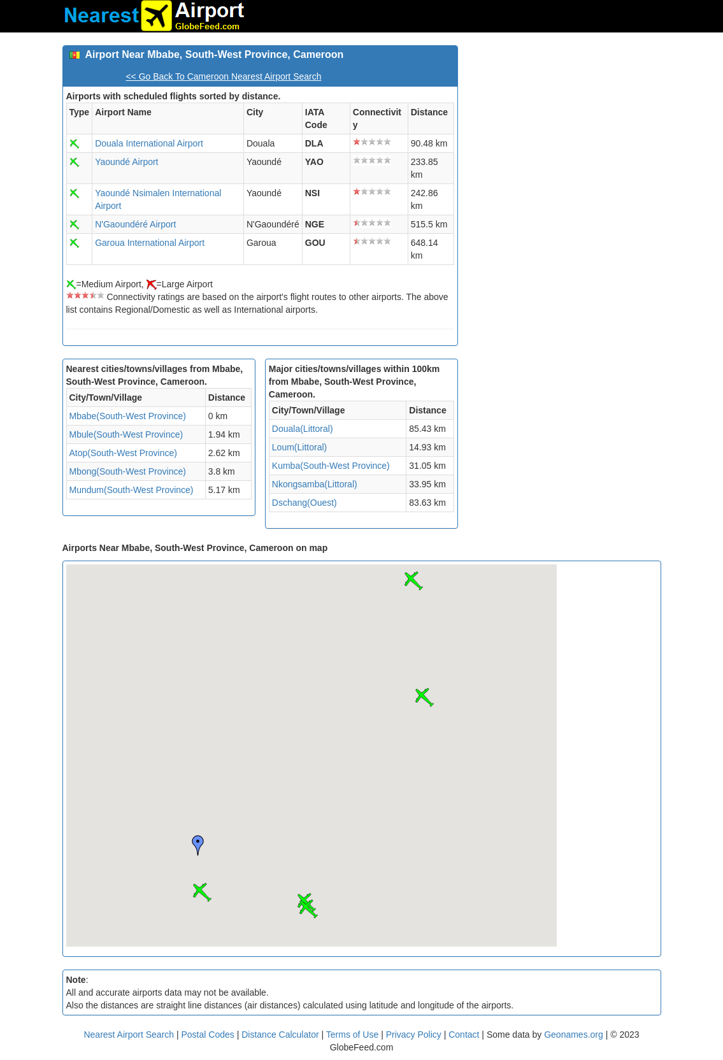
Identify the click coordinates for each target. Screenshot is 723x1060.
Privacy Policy (415, 1034)
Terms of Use (353, 1034)
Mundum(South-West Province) (131, 490)
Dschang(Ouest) (304, 503)
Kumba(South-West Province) (331, 466)
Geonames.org (573, 1034)
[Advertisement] (564, 124)
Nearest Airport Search (128, 1034)
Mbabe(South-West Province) (127, 416)
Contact (463, 1034)
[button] (202, 892)
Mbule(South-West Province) (126, 434)
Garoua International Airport (149, 243)
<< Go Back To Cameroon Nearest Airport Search (223, 76)
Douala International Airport (149, 143)
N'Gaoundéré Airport (135, 224)
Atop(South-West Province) (123, 453)
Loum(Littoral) (299, 447)
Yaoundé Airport (126, 162)
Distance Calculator (280, 1034)
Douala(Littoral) (302, 429)
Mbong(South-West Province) (127, 471)
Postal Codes (208, 1034)
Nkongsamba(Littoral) (314, 484)
